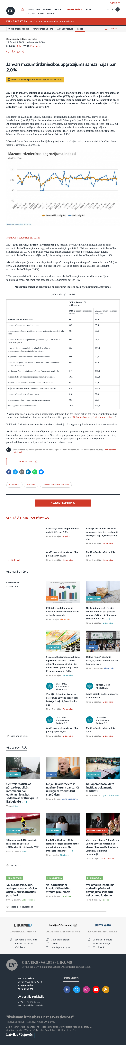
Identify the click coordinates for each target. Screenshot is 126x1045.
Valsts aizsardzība (70, 799)
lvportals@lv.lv (33, 1002)
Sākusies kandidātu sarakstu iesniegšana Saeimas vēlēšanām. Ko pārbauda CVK (22, 843)
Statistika (31, 485)
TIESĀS (87, 10)
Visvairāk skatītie (24, 943)
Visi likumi (20, 947)
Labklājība (66, 896)
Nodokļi (105, 900)
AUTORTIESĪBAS (25, 989)
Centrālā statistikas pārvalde (21, 39)
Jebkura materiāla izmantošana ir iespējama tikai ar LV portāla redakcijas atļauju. (49, 1027)
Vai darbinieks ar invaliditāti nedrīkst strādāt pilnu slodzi (58, 888)
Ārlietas (16, 806)
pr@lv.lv (39, 1005)
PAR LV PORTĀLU (26, 978)
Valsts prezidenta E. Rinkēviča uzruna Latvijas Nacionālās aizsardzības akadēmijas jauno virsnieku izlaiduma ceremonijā (102, 847)
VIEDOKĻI (58, 10)
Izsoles (54, 943)
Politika (25, 852)
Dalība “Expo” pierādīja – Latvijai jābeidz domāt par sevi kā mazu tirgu (102, 660)
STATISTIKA (12, 587)
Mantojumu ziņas (60, 947)
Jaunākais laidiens (61, 940)
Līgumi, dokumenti (110, 796)
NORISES (47, 10)
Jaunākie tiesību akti (26, 940)
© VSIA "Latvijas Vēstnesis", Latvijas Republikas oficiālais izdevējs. (41, 1030)
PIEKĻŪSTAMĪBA (25, 985)
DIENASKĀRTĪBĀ (74, 10)
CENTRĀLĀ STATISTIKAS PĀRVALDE (27, 518)
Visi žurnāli (99, 947)
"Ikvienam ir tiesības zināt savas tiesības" (40, 1017)
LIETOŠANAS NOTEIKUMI (30, 982)
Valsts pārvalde (107, 859)
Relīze (19, 46)
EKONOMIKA (12, 583)
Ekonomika (35, 46)
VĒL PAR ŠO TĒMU (17, 572)
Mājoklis (66, 536)
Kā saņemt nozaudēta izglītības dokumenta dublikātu (100, 788)
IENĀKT (116, 3)
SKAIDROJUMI (33, 10)
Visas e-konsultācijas (22, 907)
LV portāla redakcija (31, 996)
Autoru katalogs (101, 943)
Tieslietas (64, 855)
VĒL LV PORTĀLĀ (16, 748)
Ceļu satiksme (28, 900)
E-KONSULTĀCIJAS (35, 14)
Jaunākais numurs (102, 940)
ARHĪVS (50, 14)
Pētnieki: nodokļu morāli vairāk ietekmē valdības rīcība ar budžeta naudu (62, 611)
